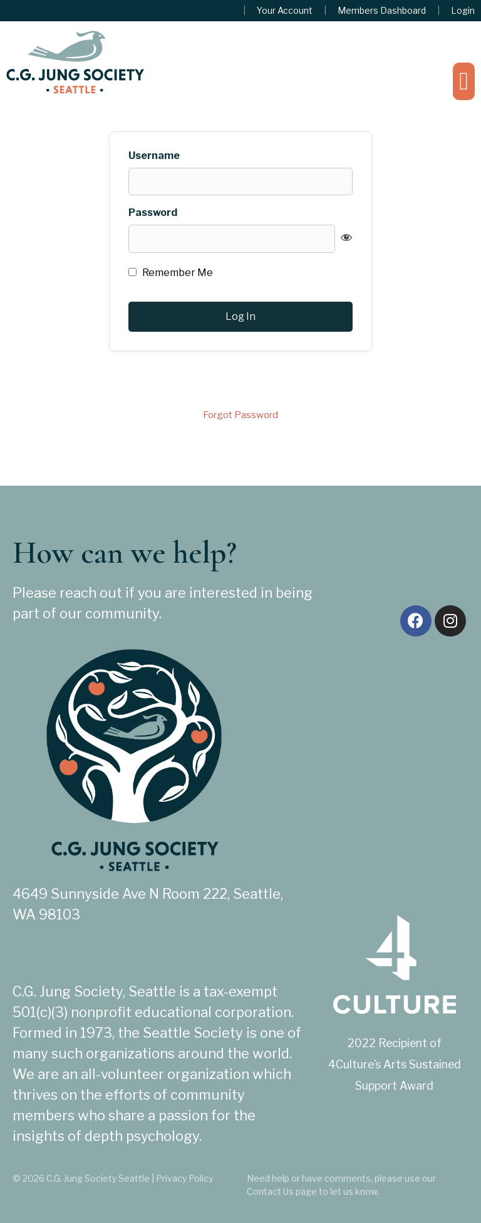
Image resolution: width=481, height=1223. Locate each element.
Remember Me (170, 273)
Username (154, 156)
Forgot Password (240, 415)
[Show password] (346, 237)
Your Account (285, 10)
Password (152, 213)
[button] (464, 81)
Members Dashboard (382, 10)
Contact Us (270, 1191)
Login (463, 10)
